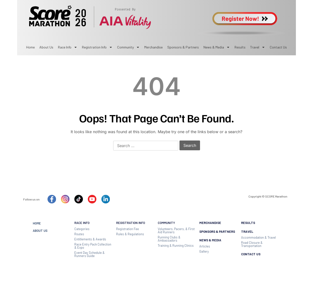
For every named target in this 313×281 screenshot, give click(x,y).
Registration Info (97, 47)
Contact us (278, 47)
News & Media (216, 47)
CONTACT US (250, 254)
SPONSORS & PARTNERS (217, 232)
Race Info (67, 47)
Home (30, 47)
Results (240, 47)
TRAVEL (247, 232)
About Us (46, 47)
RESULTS (248, 223)
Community (128, 47)
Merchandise (153, 47)
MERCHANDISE (210, 223)
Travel (257, 47)
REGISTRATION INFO (130, 223)
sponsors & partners (183, 47)
